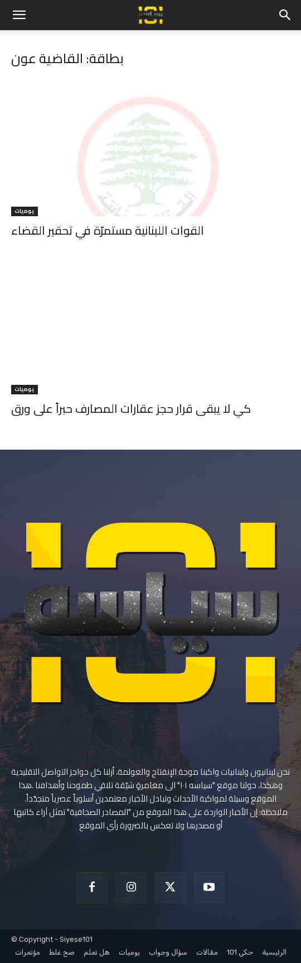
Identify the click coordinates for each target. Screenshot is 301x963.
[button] (19, 15)
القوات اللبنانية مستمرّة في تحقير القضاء (107, 230)
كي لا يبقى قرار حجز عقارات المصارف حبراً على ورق (131, 408)
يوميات (24, 211)
